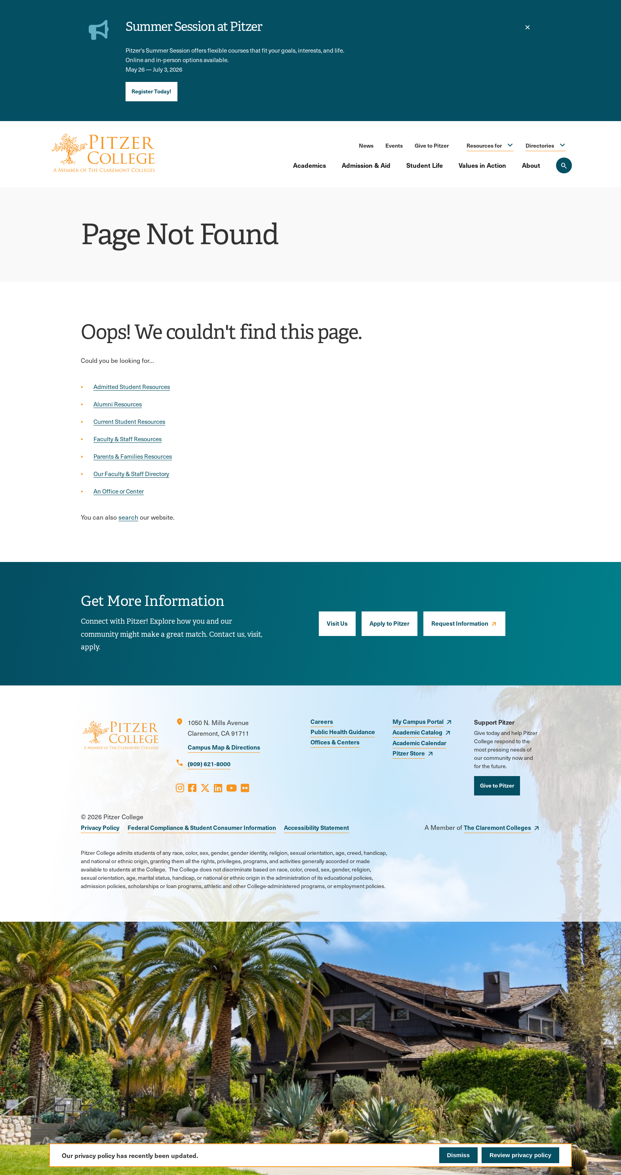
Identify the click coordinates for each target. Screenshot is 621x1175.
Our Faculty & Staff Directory (131, 474)
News (366, 145)
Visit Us (337, 623)
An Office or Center (118, 491)
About (531, 165)
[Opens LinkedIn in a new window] (218, 787)
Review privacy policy (520, 1155)
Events (394, 145)
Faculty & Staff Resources (127, 439)
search (128, 517)
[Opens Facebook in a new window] (192, 787)
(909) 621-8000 (209, 763)
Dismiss (458, 1155)
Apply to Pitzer (390, 623)
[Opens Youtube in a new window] (231, 787)
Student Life (424, 165)
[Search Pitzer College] (564, 165)
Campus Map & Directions (224, 747)
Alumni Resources (117, 404)
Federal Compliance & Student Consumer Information (202, 827)
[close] (527, 27)
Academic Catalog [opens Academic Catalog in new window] (417, 732)
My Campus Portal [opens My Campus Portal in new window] (418, 721)
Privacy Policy (100, 827)
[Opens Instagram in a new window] (180, 787)
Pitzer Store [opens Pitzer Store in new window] (408, 753)
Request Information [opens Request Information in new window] (459, 623)
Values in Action (482, 165)
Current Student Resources (129, 421)
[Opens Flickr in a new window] (245, 787)
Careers (321, 721)
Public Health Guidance (342, 731)
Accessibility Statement (316, 827)
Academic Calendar (419, 742)
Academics (309, 165)
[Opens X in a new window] (205, 787)
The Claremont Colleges (497, 827)
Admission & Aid (366, 165)
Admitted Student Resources (131, 387)
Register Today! (151, 91)
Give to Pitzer (432, 145)
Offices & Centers (335, 742)
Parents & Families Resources (132, 456)
